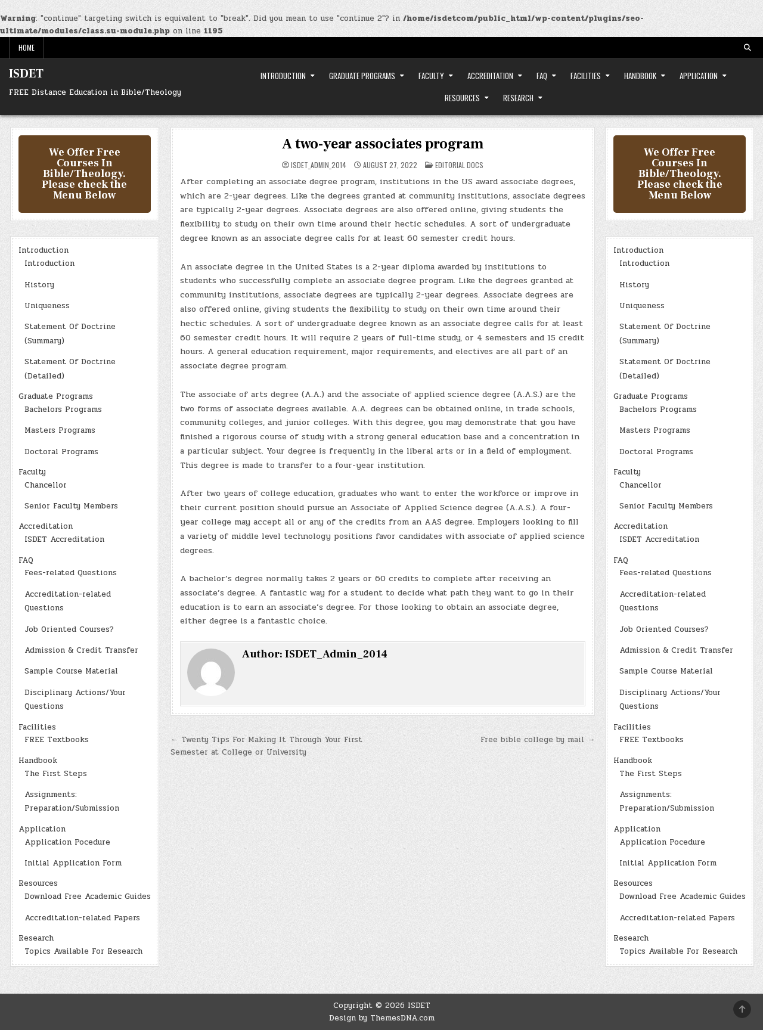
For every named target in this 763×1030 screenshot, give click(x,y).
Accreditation (490, 76)
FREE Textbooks (56, 740)
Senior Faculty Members (71, 506)
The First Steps (55, 774)
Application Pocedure (67, 842)
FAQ (541, 76)
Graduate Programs (362, 76)
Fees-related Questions (70, 573)
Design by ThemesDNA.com (382, 1018)
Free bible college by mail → (537, 740)
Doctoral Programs (61, 452)
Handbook (640, 76)
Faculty (431, 76)
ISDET (26, 74)
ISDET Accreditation (64, 539)
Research (518, 98)
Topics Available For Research (83, 951)
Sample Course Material (71, 671)
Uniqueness (47, 306)
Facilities (585, 76)
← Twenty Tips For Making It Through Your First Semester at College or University (266, 746)
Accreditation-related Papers (82, 918)
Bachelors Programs (63, 409)
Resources (462, 98)
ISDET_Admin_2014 (318, 165)
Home (26, 47)
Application (699, 76)
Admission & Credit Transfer (81, 650)
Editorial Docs (459, 165)
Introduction (283, 76)
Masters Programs (59, 430)
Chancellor (45, 485)
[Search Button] (747, 47)
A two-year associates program (382, 144)
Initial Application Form (73, 863)
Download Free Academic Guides (87, 896)
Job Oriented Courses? (69, 629)
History (39, 285)
